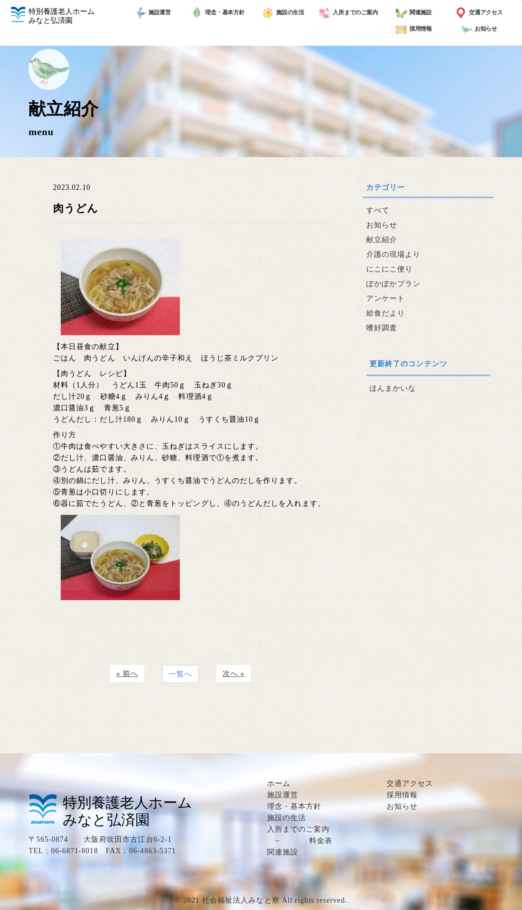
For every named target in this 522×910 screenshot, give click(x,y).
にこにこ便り (389, 269)
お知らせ (479, 29)
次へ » (234, 674)
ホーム (278, 783)
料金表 (320, 841)
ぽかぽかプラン (393, 284)
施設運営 (152, 13)
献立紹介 (381, 240)
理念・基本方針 (218, 13)
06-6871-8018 (74, 851)
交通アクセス (479, 13)
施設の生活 (283, 13)
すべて (377, 210)
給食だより (385, 313)
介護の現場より (393, 254)
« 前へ (127, 674)
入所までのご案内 (348, 13)
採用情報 (413, 29)
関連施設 (413, 13)
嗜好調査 (381, 328)
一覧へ (180, 674)
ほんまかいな (392, 388)
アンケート (385, 298)
